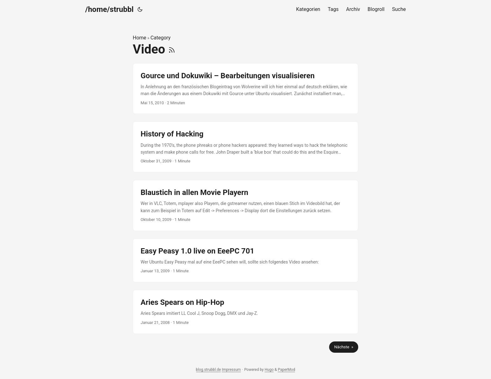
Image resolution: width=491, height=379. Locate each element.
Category (161, 38)
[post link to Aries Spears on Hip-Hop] (245, 311)
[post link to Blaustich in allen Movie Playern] (245, 205)
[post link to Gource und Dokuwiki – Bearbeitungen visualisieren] (245, 89)
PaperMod (286, 369)
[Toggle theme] (140, 9)
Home (139, 38)
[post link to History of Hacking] (245, 147)
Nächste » (343, 347)
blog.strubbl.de (208, 369)
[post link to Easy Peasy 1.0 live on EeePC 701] (245, 260)
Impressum (231, 369)
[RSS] (171, 49)
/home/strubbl (109, 9)
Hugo (269, 369)
